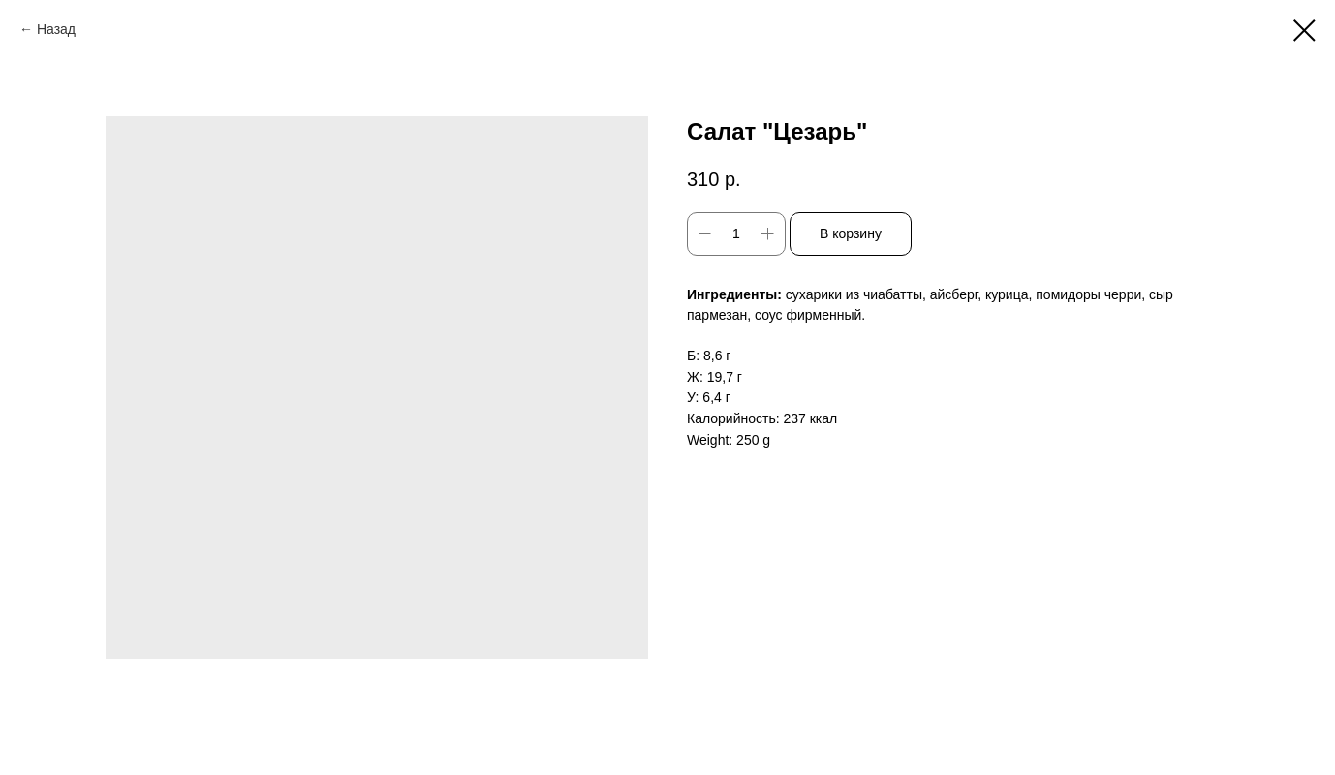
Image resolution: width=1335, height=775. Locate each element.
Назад (56, 29)
